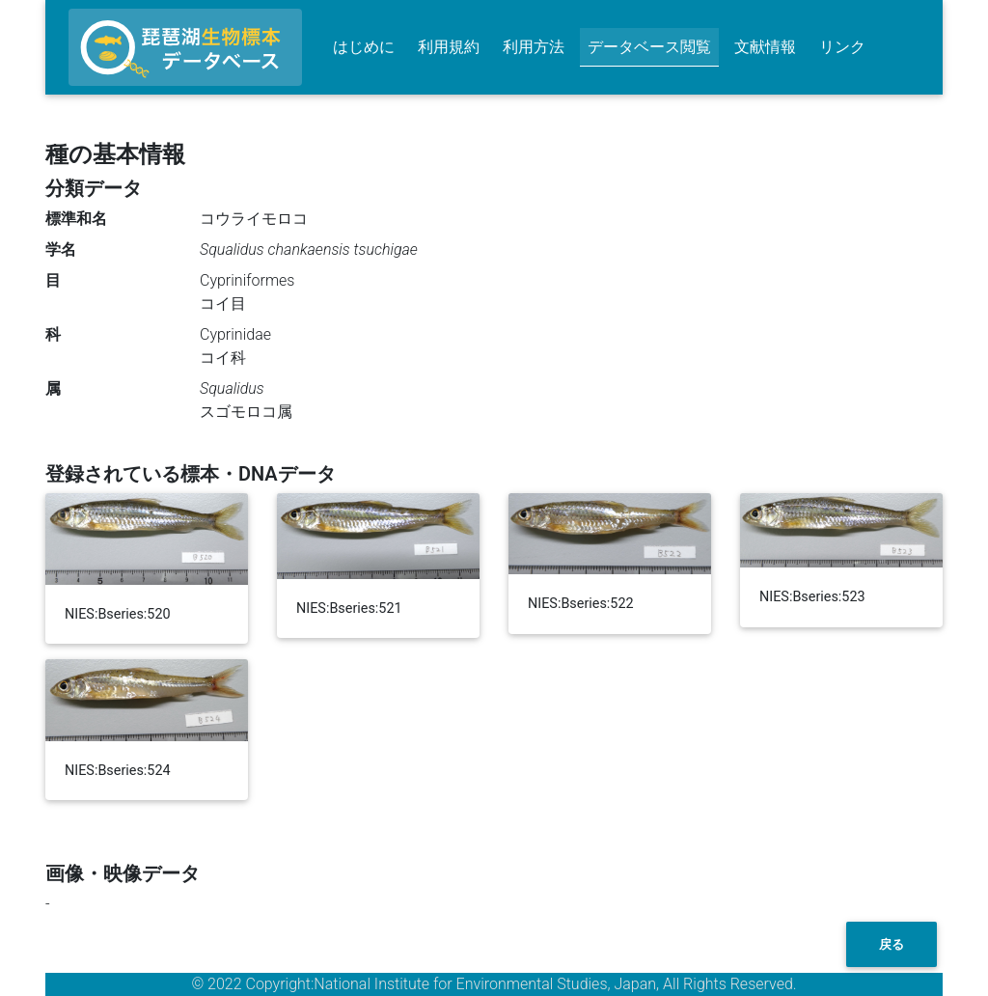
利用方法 (533, 47)
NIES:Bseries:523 (812, 597)
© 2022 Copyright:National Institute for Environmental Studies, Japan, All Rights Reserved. (493, 984)
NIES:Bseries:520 (118, 614)
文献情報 (765, 47)
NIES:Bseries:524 (118, 770)
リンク (842, 47)
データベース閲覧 (649, 47)
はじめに (364, 47)
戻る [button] (891, 944)
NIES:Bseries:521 (349, 608)
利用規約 (449, 47)
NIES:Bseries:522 (581, 603)
